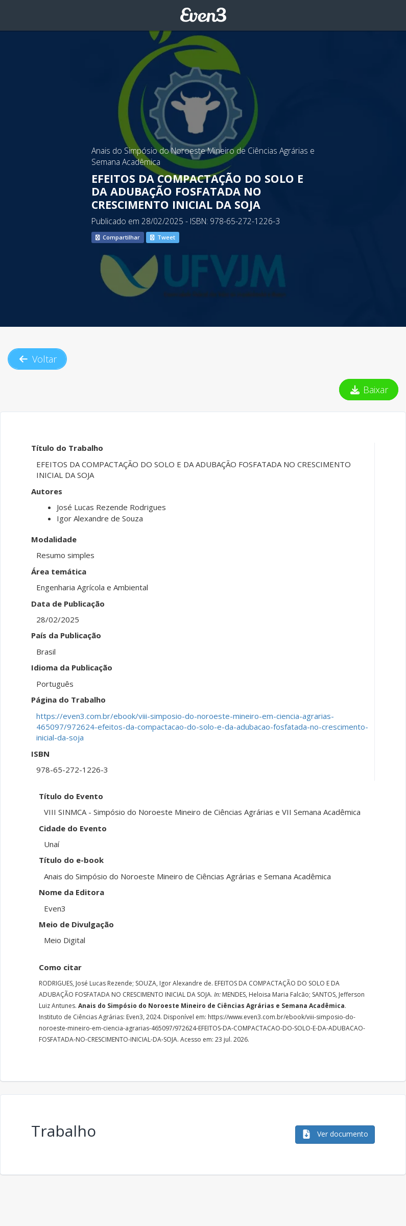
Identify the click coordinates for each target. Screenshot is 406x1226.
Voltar (37, 359)
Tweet (162, 237)
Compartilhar (117, 237)
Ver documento (335, 1134)
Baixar (369, 389)
